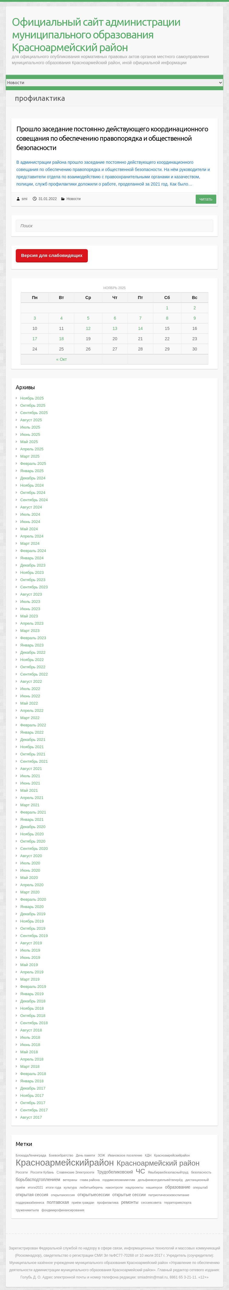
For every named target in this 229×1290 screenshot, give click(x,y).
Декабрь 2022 (32, 652)
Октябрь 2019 (32, 928)
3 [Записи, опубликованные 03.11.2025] (35, 318)
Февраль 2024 (33, 550)
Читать (206, 199)
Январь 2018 (32, 1081)
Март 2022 (30, 718)
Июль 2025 (30, 427)
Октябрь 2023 (32, 580)
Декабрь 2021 (32, 739)
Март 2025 (30, 456)
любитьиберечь (91, 1187)
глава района (90, 1180)
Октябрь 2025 (32, 405)
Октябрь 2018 (32, 1015)
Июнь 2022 (30, 696)
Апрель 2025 (32, 449)
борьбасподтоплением (38, 1179)
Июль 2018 (30, 1037)
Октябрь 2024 (32, 492)
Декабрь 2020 (32, 826)
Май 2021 (29, 790)
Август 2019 (31, 943)
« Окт (61, 359)
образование (177, 1187)
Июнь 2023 (30, 609)
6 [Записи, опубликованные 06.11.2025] (115, 318)
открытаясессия (63, 1195)
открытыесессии (94, 1194)
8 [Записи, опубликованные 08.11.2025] (167, 318)
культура (70, 1187)
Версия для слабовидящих (51, 255)
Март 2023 (30, 630)
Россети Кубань (42, 1172)
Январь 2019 (32, 994)
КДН (148, 1155)
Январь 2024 (32, 558)
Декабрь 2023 (32, 565)
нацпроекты (134, 1187)
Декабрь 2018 (32, 1001)
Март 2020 (30, 892)
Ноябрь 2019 (32, 921)
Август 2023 (31, 594)
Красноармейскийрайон (65, 1162)
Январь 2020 (32, 906)
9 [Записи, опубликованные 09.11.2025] (195, 318)
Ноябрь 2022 (32, 659)
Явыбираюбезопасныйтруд (168, 1172)
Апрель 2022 (32, 710)
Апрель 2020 (32, 885)
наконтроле (114, 1187)
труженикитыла (27, 1210)
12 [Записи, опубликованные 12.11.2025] (88, 328)
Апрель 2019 (32, 972)
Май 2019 (29, 965)
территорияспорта (177, 1202)
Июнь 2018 (30, 1044)
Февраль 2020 (33, 899)
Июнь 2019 (30, 957)
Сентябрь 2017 (34, 1110)
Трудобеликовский (115, 1172)
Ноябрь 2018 (32, 1008)
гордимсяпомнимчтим (118, 1180)
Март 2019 (30, 979)
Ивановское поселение (125, 1155)
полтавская (58, 1202)
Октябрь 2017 (32, 1103)
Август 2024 (31, 507)
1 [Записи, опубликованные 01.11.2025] (167, 307)
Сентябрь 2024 (34, 500)
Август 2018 (31, 1030)
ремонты (129, 1202)
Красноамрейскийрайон (172, 1155)
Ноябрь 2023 (32, 572)
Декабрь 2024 (32, 478)
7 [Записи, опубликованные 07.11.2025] (140, 318)
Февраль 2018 (33, 1073)
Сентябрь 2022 (34, 674)
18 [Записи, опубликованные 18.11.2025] (61, 338)
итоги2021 (35, 1187)
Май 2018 (29, 1052)
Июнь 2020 (30, 870)
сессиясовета (151, 1202)
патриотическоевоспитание (168, 1195)
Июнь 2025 (30, 434)
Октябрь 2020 (32, 841)
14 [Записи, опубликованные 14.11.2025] (140, 328)
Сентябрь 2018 (34, 1023)
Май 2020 (29, 877)
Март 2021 (30, 805)
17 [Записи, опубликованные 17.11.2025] (34, 338)
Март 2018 (30, 1066)
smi (25, 199)
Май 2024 (29, 529)
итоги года (53, 1187)
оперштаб (200, 1187)
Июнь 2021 (30, 783)
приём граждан (82, 1202)
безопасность (201, 1172)
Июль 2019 (30, 950)
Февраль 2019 (33, 986)
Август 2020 (31, 856)
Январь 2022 (32, 732)
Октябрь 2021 (32, 754)
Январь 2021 (32, 819)
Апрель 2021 (32, 797)
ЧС (140, 1171)
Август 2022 (31, 681)
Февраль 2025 (33, 463)
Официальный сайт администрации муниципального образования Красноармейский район (96, 34)
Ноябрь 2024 (32, 485)
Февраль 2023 (33, 638)
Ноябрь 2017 (32, 1095)
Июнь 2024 (30, 521)
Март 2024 (30, 543)
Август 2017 (31, 1117)
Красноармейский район (158, 1163)
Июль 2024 (30, 514)
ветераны (70, 1180)
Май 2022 (29, 703)
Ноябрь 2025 (32, 398)
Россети (22, 1172)
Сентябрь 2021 (34, 761)
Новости (74, 199)
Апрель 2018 (32, 1059)
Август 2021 (31, 768)
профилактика (107, 1202)
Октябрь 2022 (32, 667)
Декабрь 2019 (32, 914)
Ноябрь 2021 (32, 747)
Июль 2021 (30, 776)
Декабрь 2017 (32, 1088)
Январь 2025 (32, 471)
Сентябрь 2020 (34, 848)
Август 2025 (31, 420)
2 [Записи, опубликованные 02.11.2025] (195, 307)
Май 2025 (29, 441)
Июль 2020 (30, 863)
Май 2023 (29, 616)
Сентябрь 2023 (34, 587)
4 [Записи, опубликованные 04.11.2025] (61, 318)
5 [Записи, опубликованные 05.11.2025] (88, 318)
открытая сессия (32, 1194)
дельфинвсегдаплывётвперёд (160, 1180)
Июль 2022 (30, 688)
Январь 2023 (32, 645)
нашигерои (154, 1187)
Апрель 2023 (32, 623)
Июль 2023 (30, 601)
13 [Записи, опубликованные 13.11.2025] (115, 328)
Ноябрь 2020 (32, 834)
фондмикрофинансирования (62, 1210)
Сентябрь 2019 (34, 935)
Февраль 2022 (33, 725)
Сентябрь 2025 (34, 412)
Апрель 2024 (32, 536)
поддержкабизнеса (30, 1202)
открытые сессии (129, 1194)
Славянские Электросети (76, 1172)
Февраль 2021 (33, 812)
